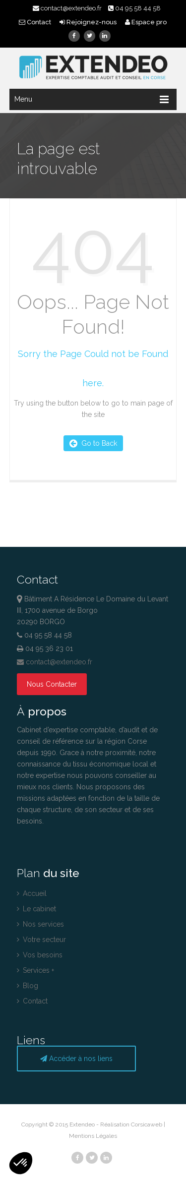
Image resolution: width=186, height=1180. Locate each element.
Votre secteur (41, 940)
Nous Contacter (52, 684)
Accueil (32, 893)
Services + (35, 970)
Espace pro (146, 22)
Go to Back (93, 443)
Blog (27, 986)
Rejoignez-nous (89, 22)
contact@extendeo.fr (67, 8)
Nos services (40, 924)
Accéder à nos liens (76, 1058)
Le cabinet (36, 909)
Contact (36, 22)
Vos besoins (39, 955)
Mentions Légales (93, 1135)
